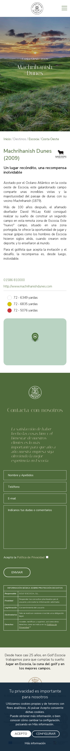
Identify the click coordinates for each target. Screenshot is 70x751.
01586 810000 (14, 280)
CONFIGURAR (45, 734)
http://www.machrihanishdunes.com (28, 286)
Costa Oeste (50, 139)
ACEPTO (21, 734)
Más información (35, 743)
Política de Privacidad (30, 557)
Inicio (7, 139)
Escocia (34, 139)
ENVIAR (17, 572)
